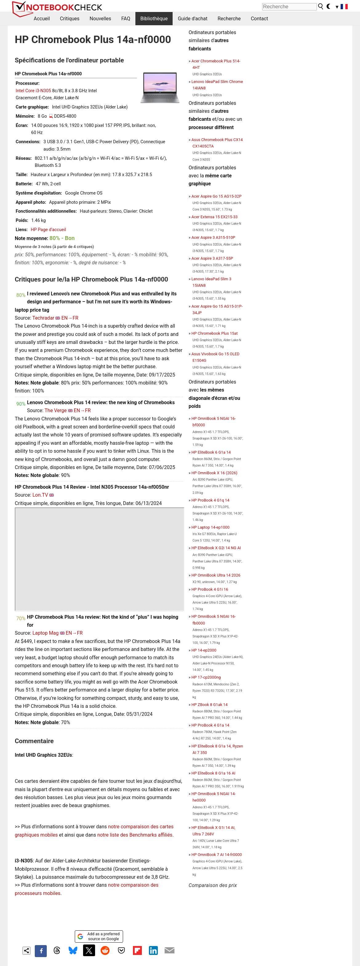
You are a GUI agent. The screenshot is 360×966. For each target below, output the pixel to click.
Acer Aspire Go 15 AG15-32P (216, 196)
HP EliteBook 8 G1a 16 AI (213, 773)
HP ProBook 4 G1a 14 (210, 725)
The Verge (56, 410)
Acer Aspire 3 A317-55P (212, 258)
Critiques (70, 19)
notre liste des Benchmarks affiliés (134, 835)
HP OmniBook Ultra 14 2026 (215, 575)
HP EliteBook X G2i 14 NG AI (216, 548)
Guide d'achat (192, 19)
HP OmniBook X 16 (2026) (214, 473)
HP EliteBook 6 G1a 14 (211, 452)
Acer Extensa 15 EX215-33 (214, 217)
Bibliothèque (154, 19)
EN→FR (69, 318)
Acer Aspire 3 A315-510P (213, 237)
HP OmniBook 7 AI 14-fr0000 (216, 854)
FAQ (125, 19)
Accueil (42, 19)
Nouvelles (100, 19)
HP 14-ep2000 (203, 650)
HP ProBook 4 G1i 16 (209, 589)
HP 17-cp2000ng (206, 677)
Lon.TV (40, 495)
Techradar (43, 318)
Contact (259, 19)
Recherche (229, 19)
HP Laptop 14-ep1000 (210, 527)
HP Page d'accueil (48, 229)
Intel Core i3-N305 (33, 90)
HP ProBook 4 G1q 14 (210, 500)
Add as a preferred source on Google (98, 936)
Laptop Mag (45, 633)
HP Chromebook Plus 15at (214, 333)
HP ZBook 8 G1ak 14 (209, 704)
